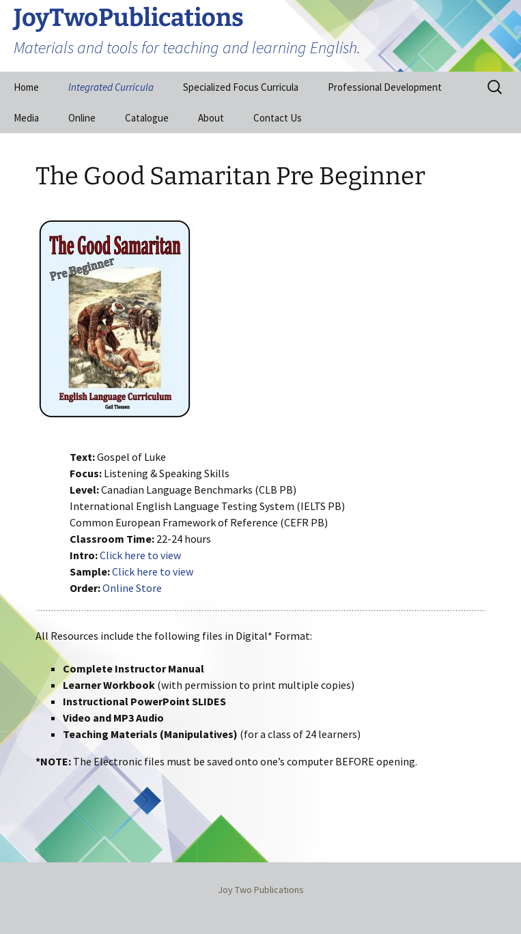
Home (26, 87)
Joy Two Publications (261, 889)
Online (82, 117)
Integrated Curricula (111, 87)
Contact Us (277, 117)
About (211, 117)
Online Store (132, 588)
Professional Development (385, 87)
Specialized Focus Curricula (240, 87)
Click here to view (140, 555)
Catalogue (147, 117)
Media (26, 117)
